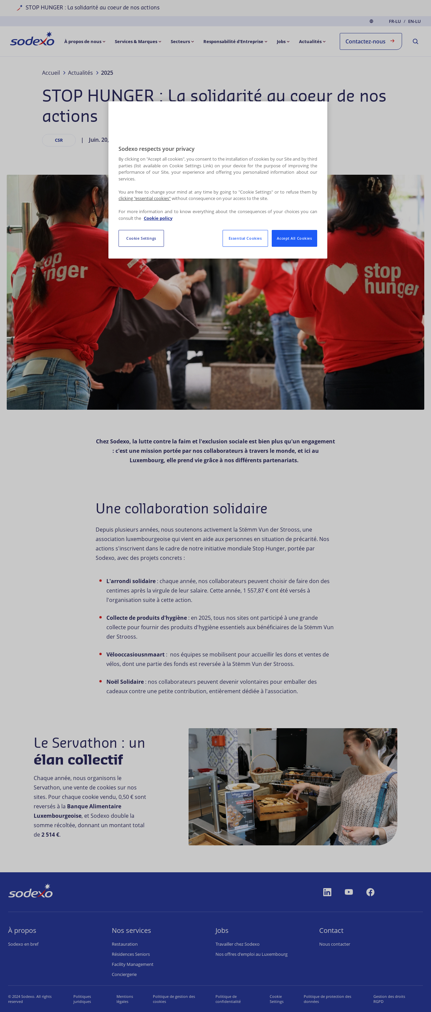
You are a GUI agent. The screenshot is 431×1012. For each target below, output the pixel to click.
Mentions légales (121, 999)
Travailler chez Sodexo (238, 944)
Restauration (125, 944)
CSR (59, 140)
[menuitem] (32, 39)
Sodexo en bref (23, 944)
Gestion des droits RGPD (391, 999)
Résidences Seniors (131, 954)
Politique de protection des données (331, 999)
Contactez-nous (370, 41)
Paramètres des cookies (274, 999)
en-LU (414, 21)
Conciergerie (124, 974)
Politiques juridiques (80, 999)
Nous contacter (334, 944)
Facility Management (133, 964)
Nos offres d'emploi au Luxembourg (252, 954)
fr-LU (395, 21)
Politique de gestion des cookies (169, 999)
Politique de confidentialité (221, 999)
